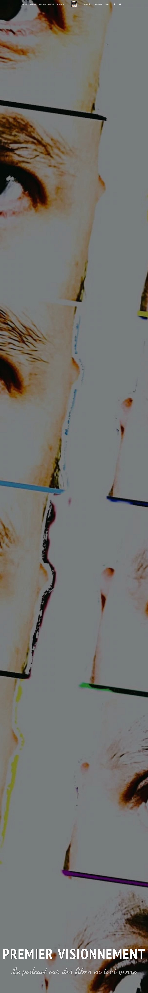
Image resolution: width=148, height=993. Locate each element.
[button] (108, 4)
